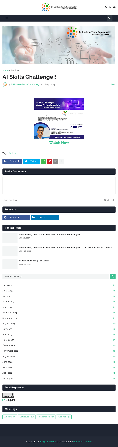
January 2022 (59, 378)
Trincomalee (46, 417)
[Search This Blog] (55, 276)
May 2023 (59, 329)
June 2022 (59, 362)
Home (5, 70)
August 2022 (59, 356)
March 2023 (59, 340)
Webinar (15, 70)
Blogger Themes (48, 441)
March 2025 (59, 301)
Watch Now (59, 142)
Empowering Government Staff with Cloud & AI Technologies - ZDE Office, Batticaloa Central (65, 247)
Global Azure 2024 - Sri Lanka (34, 260)
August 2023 (59, 323)
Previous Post (11, 200)
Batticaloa (27, 417)
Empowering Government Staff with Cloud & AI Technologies (49, 234)
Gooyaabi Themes (82, 441)
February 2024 (59, 312)
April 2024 (59, 307)
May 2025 (59, 296)
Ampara (9, 417)
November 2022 (59, 351)
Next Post (109, 200)
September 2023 (59, 318)
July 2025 (59, 285)
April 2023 (59, 334)
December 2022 (59, 345)
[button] (6, 18)
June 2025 (59, 290)
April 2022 (59, 373)
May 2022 (59, 367)
